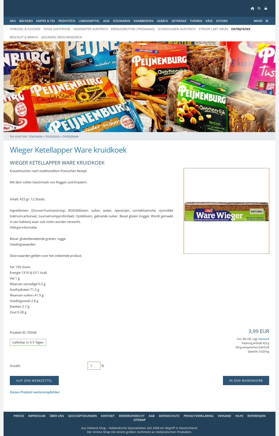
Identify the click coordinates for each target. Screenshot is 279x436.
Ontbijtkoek (71, 136)
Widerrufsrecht (132, 416)
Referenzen (256, 416)
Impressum (36, 416)
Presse (19, 416)
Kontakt (108, 416)
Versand (264, 339)
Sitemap (139, 420)
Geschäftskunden (82, 416)
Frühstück (52, 136)
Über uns (57, 416)
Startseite (35, 136)
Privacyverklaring (199, 416)
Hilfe (239, 416)
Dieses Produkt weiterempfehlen (35, 392)
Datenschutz (169, 416)
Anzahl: (15, 366)
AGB (152, 416)
